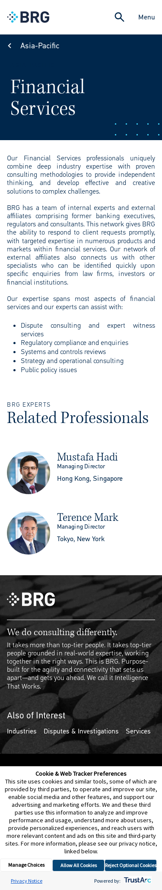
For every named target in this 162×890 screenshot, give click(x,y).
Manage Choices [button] (26, 865)
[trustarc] (137, 881)
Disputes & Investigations (81, 731)
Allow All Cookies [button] (78, 865)
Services (138, 731)
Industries (22, 731)
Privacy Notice (26, 880)
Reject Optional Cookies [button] (130, 865)
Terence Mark (87, 517)
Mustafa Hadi (87, 457)
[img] (28, 472)
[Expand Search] (119, 17)
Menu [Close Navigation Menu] (146, 17)
